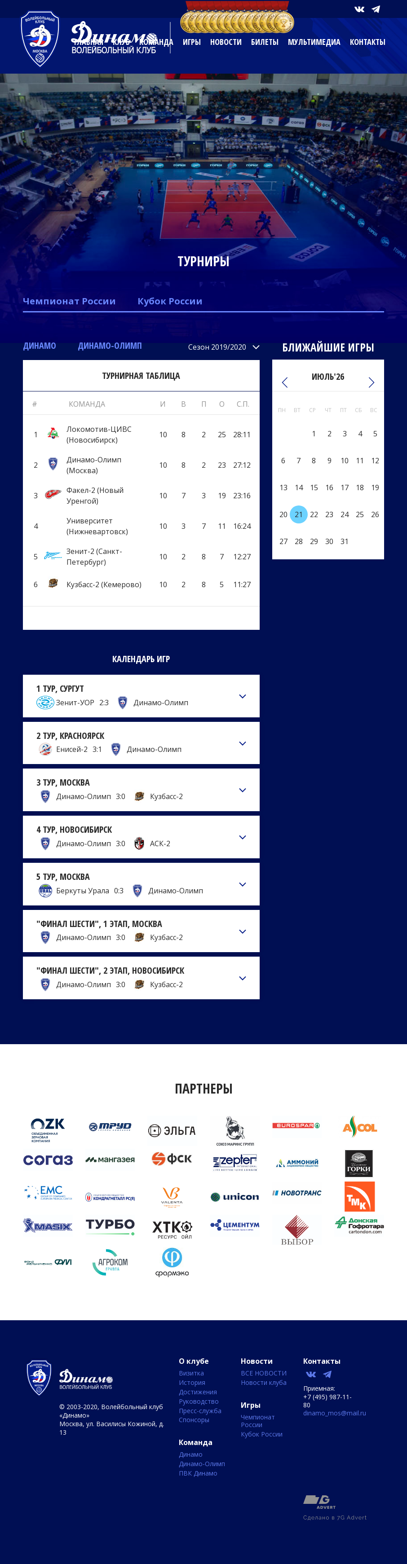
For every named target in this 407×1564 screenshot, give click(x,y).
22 (314, 514)
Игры (192, 41)
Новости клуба (264, 1383)
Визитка (191, 1373)
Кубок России (170, 301)
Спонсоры (194, 1420)
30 (329, 541)
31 (345, 541)
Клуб (121, 41)
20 (283, 514)
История (192, 1383)
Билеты (265, 41)
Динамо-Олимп (110, 345)
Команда (156, 41)
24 (345, 514)
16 (329, 487)
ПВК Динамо (198, 1473)
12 (375, 461)
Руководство (199, 1402)
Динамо (39, 345)
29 (314, 541)
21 (299, 514)
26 (375, 514)
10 (345, 461)
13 (283, 487)
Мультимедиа (314, 41)
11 (360, 461)
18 (360, 487)
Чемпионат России (69, 301)
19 (375, 487)
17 (345, 487)
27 (283, 541)
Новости (226, 41)
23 (329, 514)
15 (314, 487)
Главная (88, 41)
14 (299, 487)
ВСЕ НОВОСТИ (264, 1373)
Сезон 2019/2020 (217, 347)
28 (299, 541)
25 (360, 514)
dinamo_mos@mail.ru (334, 1413)
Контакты (367, 41)
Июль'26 (328, 376)
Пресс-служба (200, 1411)
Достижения (198, 1392)
